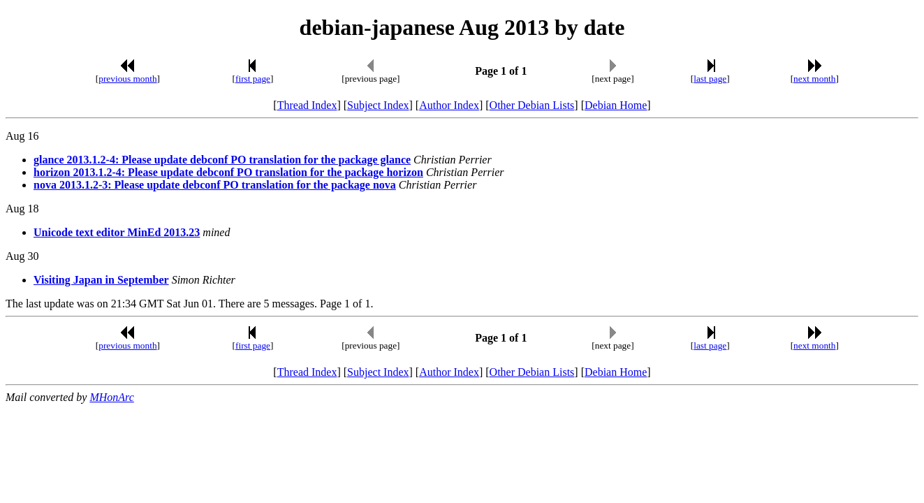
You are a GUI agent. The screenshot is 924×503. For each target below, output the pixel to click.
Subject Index (378, 105)
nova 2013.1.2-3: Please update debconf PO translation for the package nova (215, 185)
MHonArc (111, 397)
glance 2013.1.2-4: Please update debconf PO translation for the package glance (222, 160)
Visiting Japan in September (101, 280)
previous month (127, 78)
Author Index (449, 105)
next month (814, 78)
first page (252, 78)
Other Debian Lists (532, 105)
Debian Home (616, 105)
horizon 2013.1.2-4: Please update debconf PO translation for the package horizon (228, 172)
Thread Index (307, 105)
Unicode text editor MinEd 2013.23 (117, 232)
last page (710, 78)
